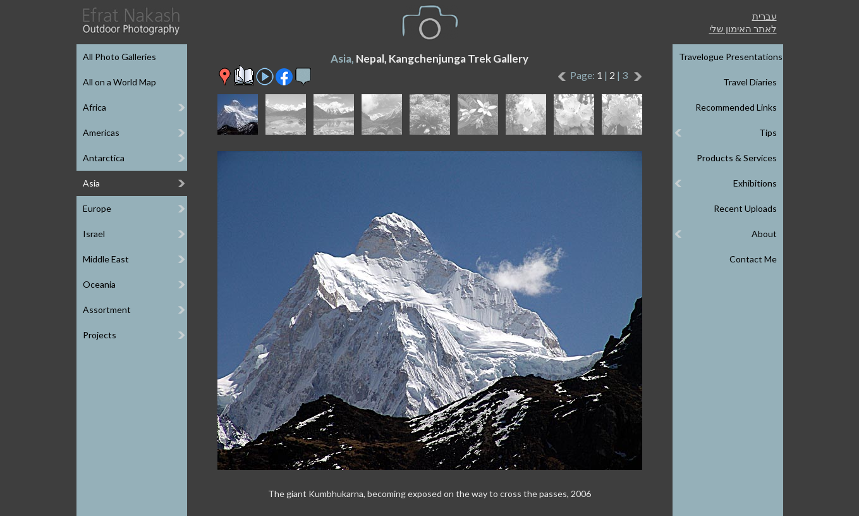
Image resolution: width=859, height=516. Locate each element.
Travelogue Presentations (731, 56)
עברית (764, 16)
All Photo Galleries (119, 56)
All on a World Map (119, 82)
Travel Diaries (750, 82)
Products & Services (737, 157)
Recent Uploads (745, 208)
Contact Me (753, 259)
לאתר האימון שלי (743, 28)
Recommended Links (736, 107)
